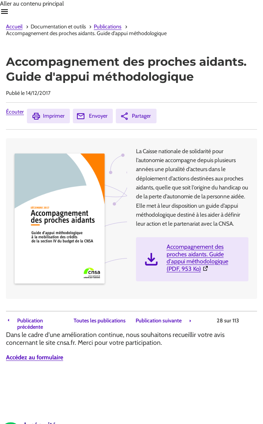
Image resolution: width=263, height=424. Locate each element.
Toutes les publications (100, 321)
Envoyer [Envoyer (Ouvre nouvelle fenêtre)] (92, 116)
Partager (135, 116)
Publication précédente (30, 324)
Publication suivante (159, 321)
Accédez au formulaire (34, 357)
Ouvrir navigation (4, 11)
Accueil (14, 26)
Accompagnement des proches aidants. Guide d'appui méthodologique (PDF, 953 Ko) (204, 257)
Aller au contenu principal (32, 3)
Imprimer (48, 116)
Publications (107, 26)
